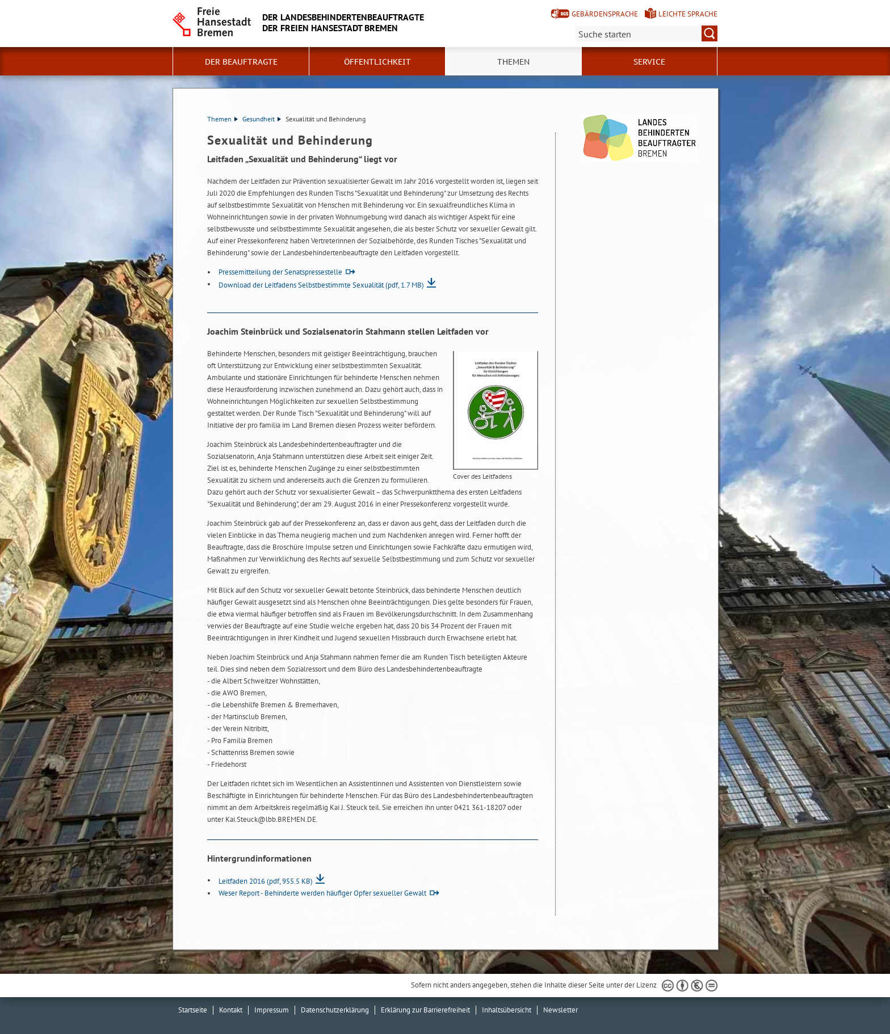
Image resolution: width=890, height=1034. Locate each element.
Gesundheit (261, 119)
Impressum (271, 1010)
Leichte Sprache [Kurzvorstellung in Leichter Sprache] (687, 14)
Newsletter (560, 1010)
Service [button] (649, 62)
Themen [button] (513, 62)
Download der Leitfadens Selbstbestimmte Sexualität (321, 285)
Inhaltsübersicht (506, 1010)
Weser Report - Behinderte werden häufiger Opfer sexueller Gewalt (322, 893)
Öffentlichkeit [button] (377, 62)
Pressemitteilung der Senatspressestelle (280, 272)
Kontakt (230, 1010)
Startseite (192, 1010)
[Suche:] (646, 33)
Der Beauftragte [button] (241, 62)
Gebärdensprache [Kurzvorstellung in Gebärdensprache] (605, 14)
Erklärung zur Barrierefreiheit (425, 1010)
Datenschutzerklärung (335, 1010)
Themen (222, 119)
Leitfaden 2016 (266, 881)
